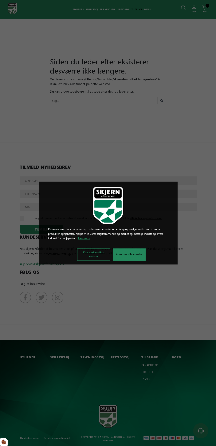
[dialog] (108, 223)
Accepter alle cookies (129, 254)
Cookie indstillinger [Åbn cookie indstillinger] (60, 254)
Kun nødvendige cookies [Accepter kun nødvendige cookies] (93, 254)
